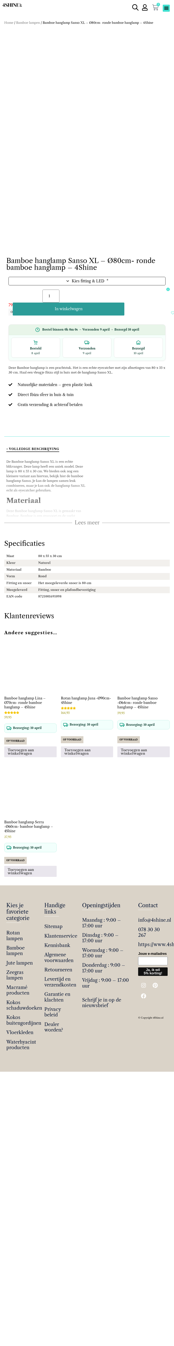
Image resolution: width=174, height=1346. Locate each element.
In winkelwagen (114, 305)
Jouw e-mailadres (152, 949)
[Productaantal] (50, 305)
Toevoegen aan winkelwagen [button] (21, 748)
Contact (148, 901)
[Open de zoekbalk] (134, 7)
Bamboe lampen (28, 23)
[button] (166, 8)
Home (8, 23)
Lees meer (87, 518)
